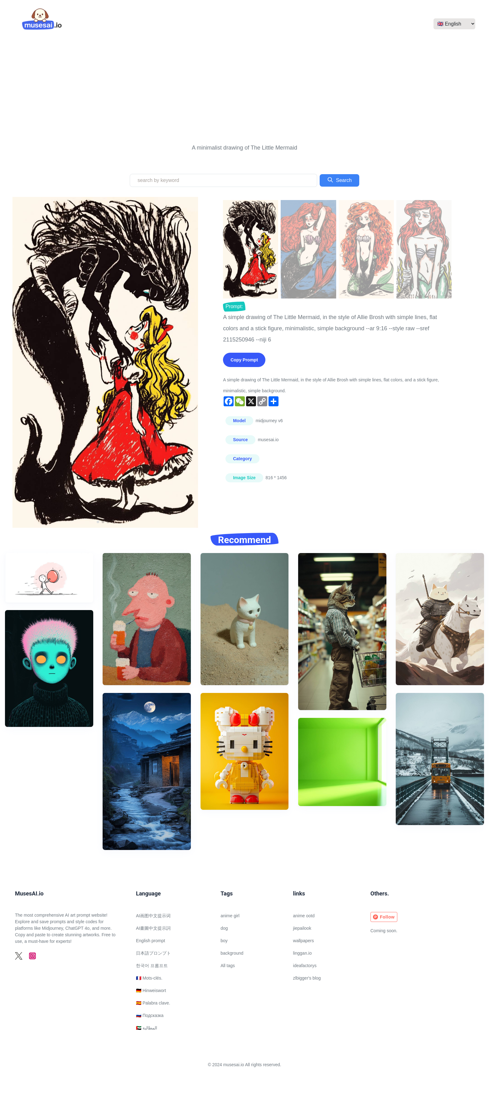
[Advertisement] (244, 91)
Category (242, 458)
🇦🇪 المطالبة (146, 1027)
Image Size (244, 477)
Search (339, 180)
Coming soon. (383, 930)
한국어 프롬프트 (152, 965)
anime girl (230, 915)
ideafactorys (305, 965)
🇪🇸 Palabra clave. (153, 1002)
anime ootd (304, 915)
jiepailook (302, 928)
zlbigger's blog (307, 978)
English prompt (150, 940)
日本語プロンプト (153, 953)
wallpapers (303, 940)
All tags (227, 965)
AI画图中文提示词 (153, 915)
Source (240, 439)
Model (239, 420)
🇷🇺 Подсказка (149, 1015)
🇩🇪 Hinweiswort (151, 990)
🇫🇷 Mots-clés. (149, 978)
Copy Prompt (244, 359)
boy (224, 940)
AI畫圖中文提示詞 (153, 928)
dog (224, 928)
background (231, 953)
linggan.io (302, 953)
